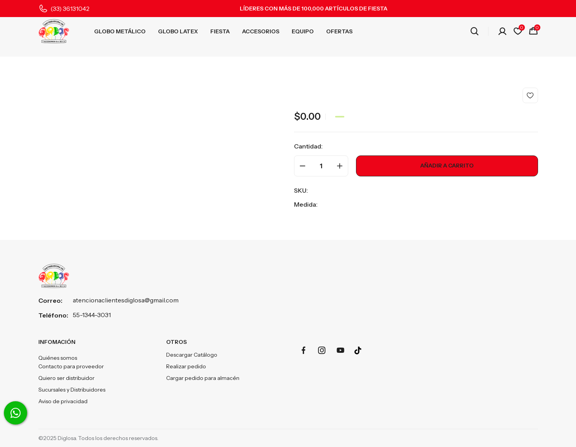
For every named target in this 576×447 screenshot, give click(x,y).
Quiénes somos (57, 357)
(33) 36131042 (69, 8)
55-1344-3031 (92, 315)
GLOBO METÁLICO (120, 31)
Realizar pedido (186, 366)
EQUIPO (303, 31)
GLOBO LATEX (178, 31)
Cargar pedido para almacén (202, 378)
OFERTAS (339, 31)
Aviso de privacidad (63, 401)
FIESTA (220, 31)
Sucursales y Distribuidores (71, 389)
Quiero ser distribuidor (66, 378)
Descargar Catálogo (191, 354)
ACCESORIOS (260, 31)
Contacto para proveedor (71, 366)
